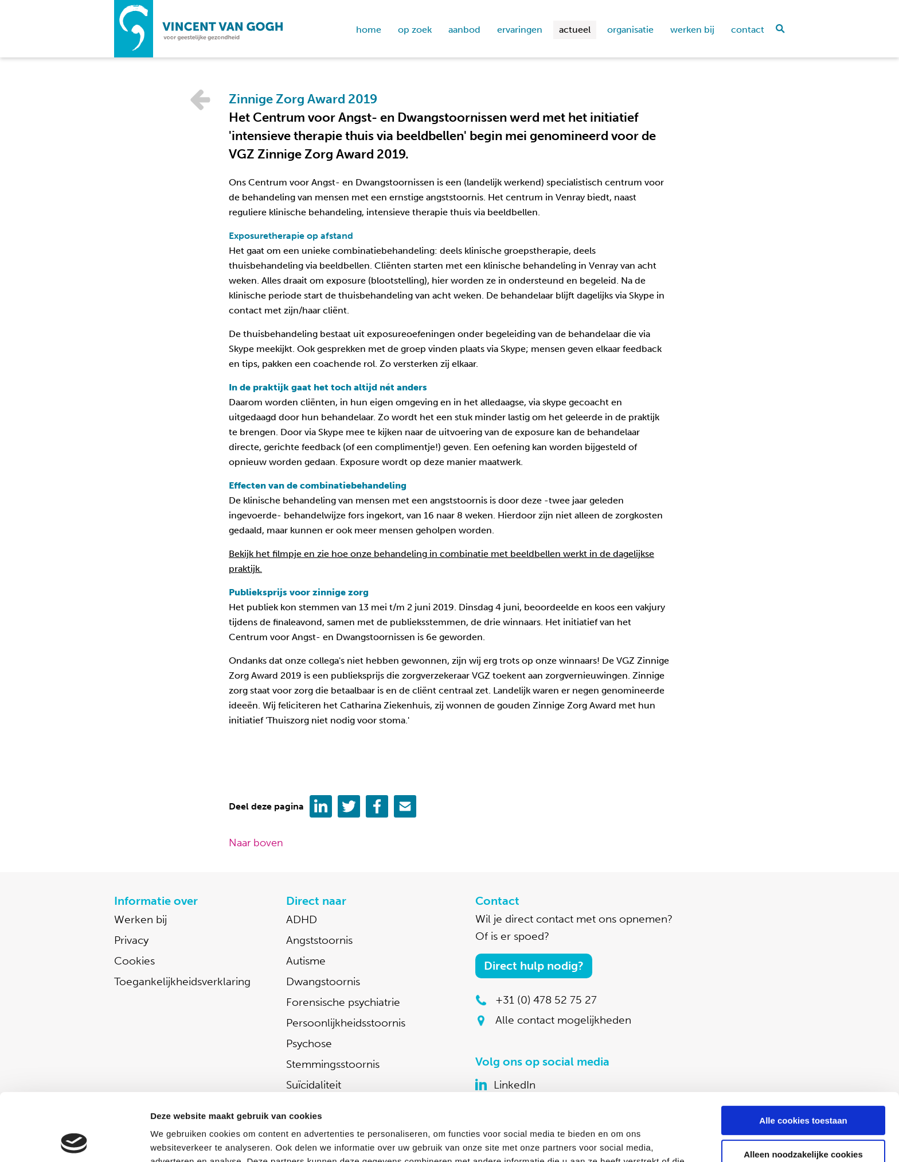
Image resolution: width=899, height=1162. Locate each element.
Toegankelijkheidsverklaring (182, 981)
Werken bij (692, 29)
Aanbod (464, 29)
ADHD (301, 919)
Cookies (134, 960)
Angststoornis (319, 940)
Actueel (575, 29)
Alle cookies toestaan (803, 1053)
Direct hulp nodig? (534, 966)
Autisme (306, 960)
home (368, 29)
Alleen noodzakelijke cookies (803, 1086)
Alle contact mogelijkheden (563, 1020)
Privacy (131, 940)
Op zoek (415, 29)
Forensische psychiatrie (343, 1002)
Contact (747, 29)
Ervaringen (519, 29)
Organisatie (630, 29)
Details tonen (177, 1139)
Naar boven (256, 842)
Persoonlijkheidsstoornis (345, 1022)
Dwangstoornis (323, 981)
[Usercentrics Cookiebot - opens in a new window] (74, 1139)
